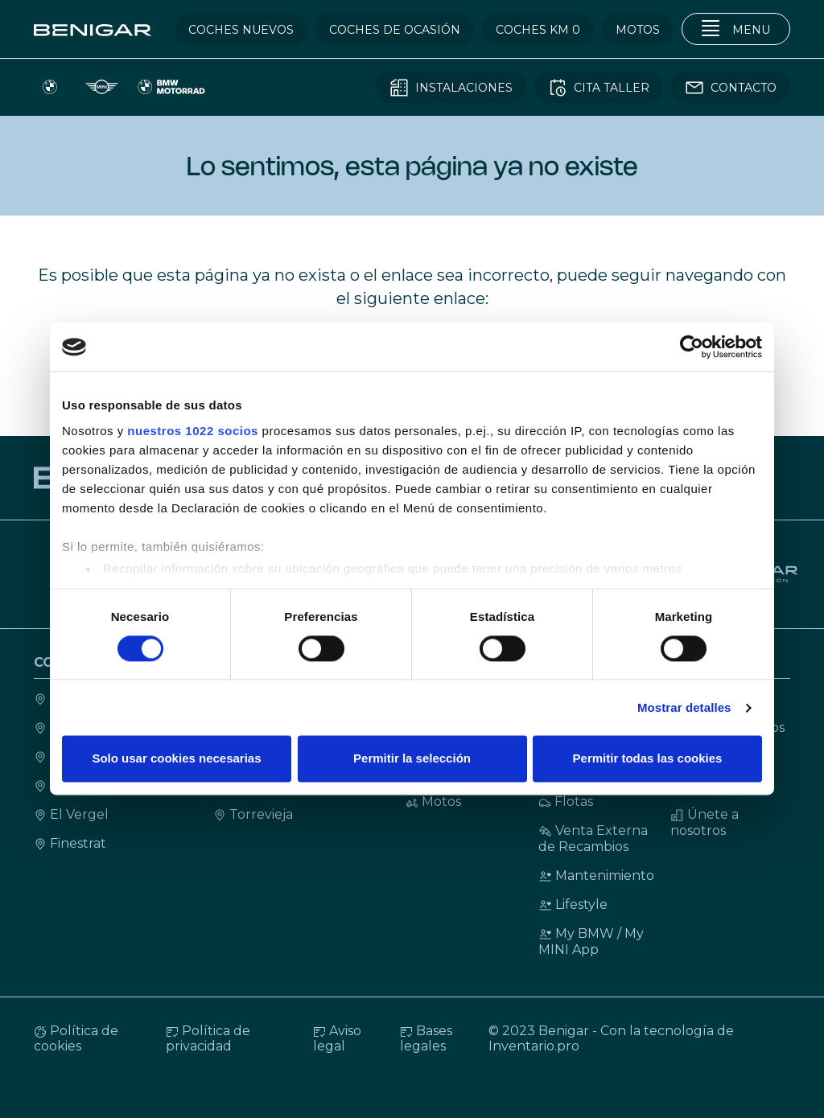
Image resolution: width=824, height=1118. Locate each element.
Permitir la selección (412, 759)
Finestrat (70, 843)
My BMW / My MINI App (591, 941)
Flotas (565, 801)
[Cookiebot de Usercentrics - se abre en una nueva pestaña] (691, 347)
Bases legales (426, 1038)
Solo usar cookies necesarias (176, 759)
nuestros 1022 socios (192, 431)
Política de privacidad (208, 1038)
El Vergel (71, 814)
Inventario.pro (533, 1046)
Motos (433, 801)
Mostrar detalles (684, 707)
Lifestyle (573, 904)
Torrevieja (253, 814)
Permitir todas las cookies (648, 759)
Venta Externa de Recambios (593, 838)
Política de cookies (76, 1038)
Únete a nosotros (704, 822)
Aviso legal (337, 1038)
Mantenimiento (596, 875)
